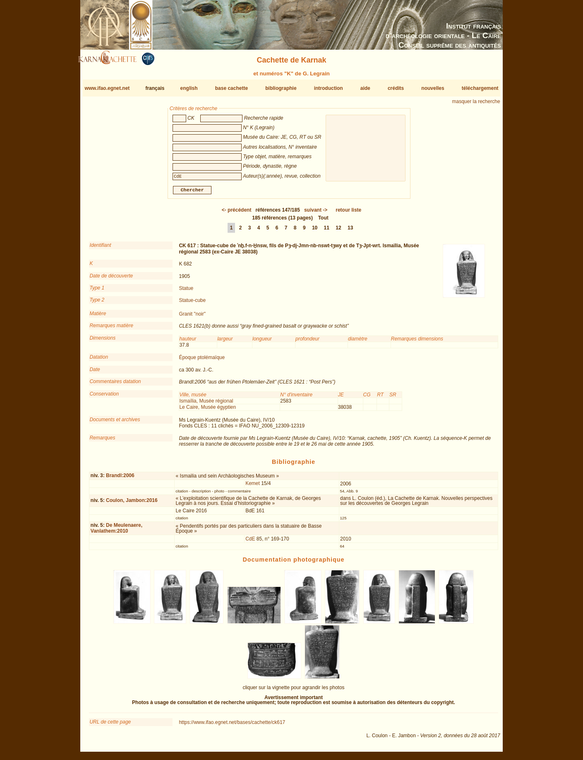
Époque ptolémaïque (202, 361)
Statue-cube (192, 303)
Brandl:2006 (120, 479)
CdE (250, 542)
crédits (396, 88)
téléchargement (480, 88)
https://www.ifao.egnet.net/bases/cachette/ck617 (232, 726)
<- (237, 213)
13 (350, 231)
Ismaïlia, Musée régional (206, 404)
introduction (328, 88)
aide (365, 88)
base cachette (231, 88)
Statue (186, 291)
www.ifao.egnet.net (107, 88)
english (189, 88)
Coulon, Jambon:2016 (132, 504)
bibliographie (280, 88)
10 (314, 231)
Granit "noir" (192, 317)
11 (326, 231)
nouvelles (432, 88)
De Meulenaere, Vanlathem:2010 (116, 531)
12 (338, 231)
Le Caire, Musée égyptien (207, 410)
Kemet (252, 487)
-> (315, 213)
